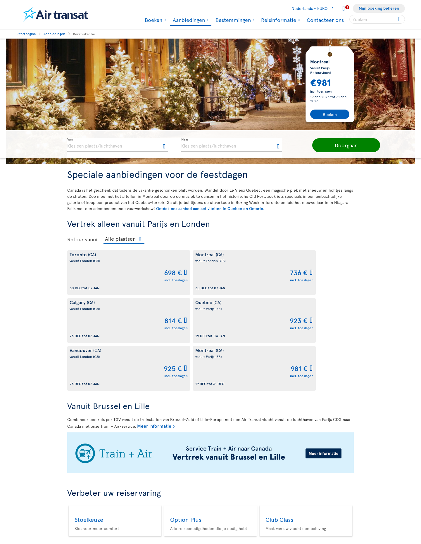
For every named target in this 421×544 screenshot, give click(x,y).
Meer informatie (154, 330)
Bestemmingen (232, 20)
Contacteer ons (325, 19)
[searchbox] (377, 19)
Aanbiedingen (188, 20)
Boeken (153, 20)
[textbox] (117, 145)
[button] (336, 145)
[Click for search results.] (400, 19)
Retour (75, 239)
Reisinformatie (278, 20)
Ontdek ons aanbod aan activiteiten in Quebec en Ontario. (210, 208)
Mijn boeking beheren (379, 8)
